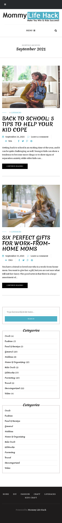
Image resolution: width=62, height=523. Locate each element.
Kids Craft (10, 367)
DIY (15, 494)
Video (7, 393)
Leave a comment (39, 137)
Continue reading (15, 166)
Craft (7, 336)
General (9, 351)
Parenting (10, 377)
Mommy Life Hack (37, 510)
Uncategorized (12, 388)
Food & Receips (12, 346)
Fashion (9, 341)
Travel (8, 383)
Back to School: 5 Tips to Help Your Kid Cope (28, 124)
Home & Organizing (15, 362)
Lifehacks (16, 113)
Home (6, 494)
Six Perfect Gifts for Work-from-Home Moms (26, 243)
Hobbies (9, 357)
